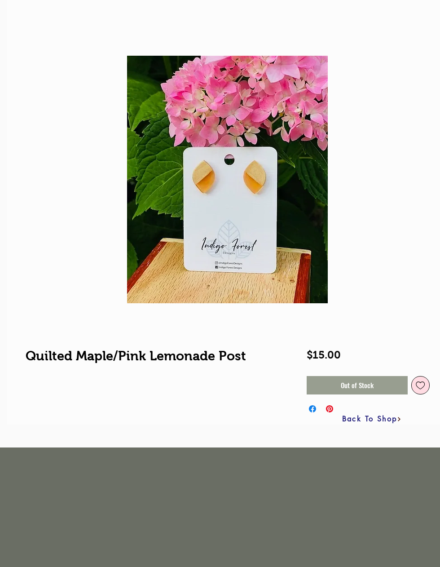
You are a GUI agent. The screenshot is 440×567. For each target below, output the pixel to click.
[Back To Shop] (372, 419)
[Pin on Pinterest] (329, 408)
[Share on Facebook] (312, 408)
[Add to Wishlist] (420, 385)
